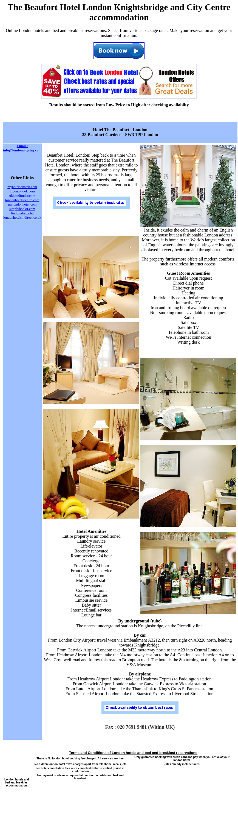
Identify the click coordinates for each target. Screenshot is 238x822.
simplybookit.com (22, 209)
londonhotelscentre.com (22, 200)
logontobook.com (22, 191)
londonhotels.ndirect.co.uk (22, 217)
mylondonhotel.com (22, 204)
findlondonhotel (22, 213)
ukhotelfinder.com (22, 196)
